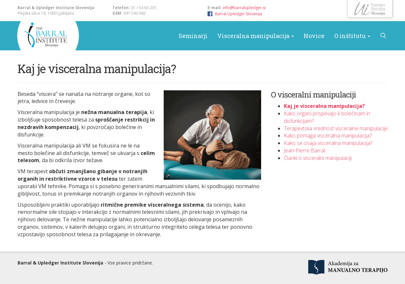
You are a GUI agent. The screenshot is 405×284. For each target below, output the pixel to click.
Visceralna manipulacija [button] (255, 36)
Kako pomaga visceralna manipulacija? (328, 135)
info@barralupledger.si (244, 7)
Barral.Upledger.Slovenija (238, 14)
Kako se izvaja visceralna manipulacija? (328, 143)
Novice (314, 36)
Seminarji (193, 36)
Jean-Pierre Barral (304, 150)
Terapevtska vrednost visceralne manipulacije (336, 128)
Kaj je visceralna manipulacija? (324, 106)
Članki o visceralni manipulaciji (318, 157)
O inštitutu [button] (352, 36)
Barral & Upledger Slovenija (43, 35)
